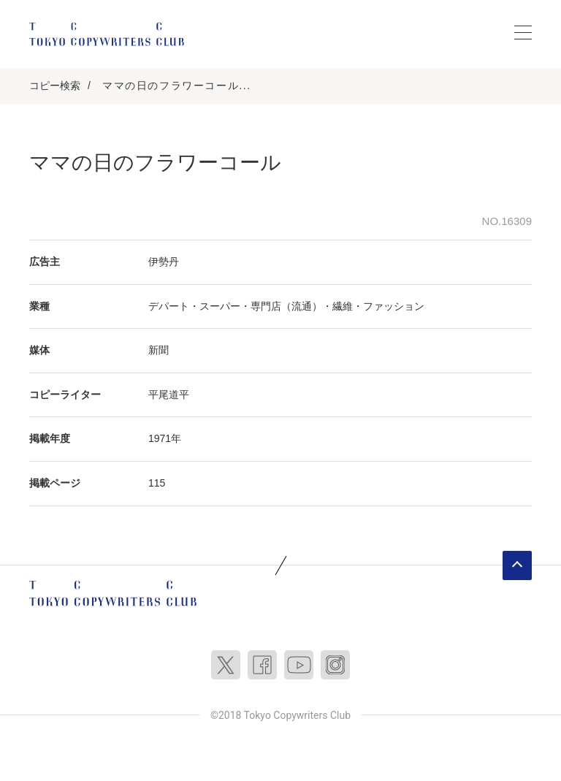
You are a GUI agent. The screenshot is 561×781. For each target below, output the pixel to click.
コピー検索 (54, 85)
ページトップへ (517, 565)
